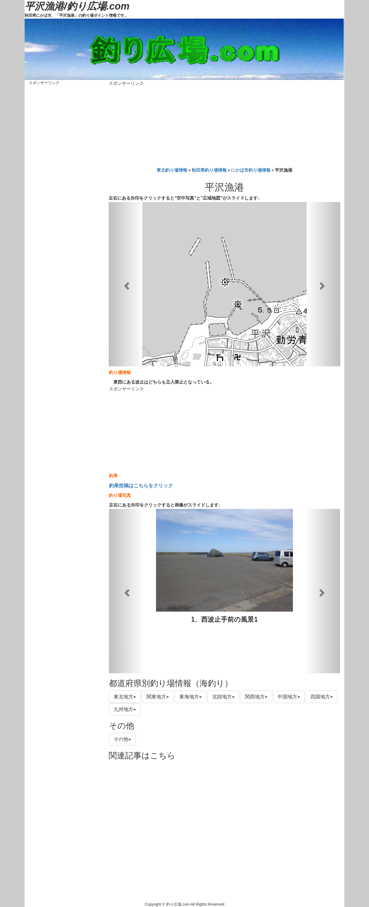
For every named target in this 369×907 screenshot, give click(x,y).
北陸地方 (223, 696)
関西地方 (256, 696)
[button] (126, 284)
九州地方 (125, 709)
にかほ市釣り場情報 (250, 170)
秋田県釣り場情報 (209, 170)
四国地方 (321, 696)
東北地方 (125, 696)
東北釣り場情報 (172, 170)
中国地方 (289, 696)
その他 (122, 739)
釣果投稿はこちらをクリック (141, 485)
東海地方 (190, 696)
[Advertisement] (224, 125)
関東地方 (157, 696)
